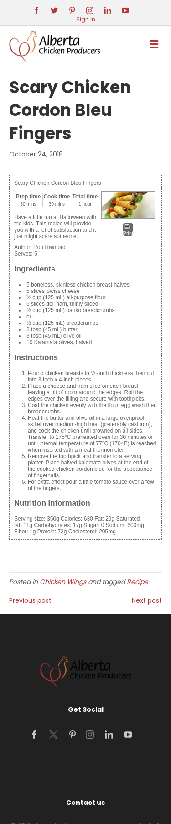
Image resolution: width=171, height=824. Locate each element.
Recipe (137, 581)
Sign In (85, 19)
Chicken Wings (63, 581)
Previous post (30, 600)
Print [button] (128, 229)
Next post (147, 600)
